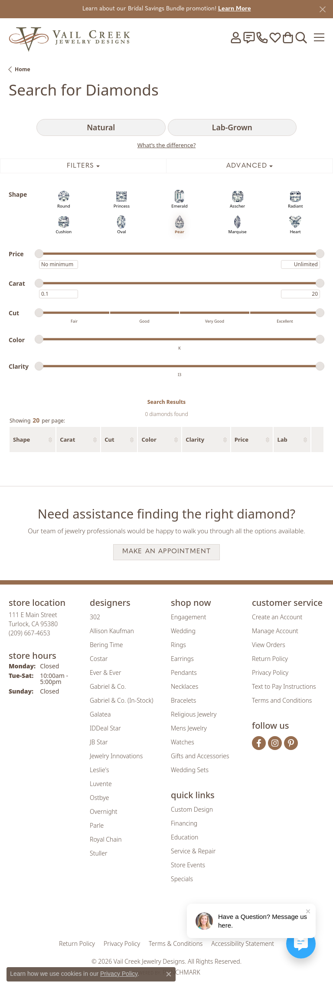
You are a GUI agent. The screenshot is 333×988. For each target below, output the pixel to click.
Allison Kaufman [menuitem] (112, 631)
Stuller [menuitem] (98, 853)
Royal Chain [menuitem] (105, 839)
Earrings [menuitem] (182, 658)
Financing (184, 823)
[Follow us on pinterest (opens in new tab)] (291, 743)
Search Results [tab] (166, 402)
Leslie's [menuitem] (99, 770)
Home (22, 69)
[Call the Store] (29, 633)
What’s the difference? (166, 145)
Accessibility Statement (242, 943)
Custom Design (192, 809)
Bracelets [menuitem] (183, 700)
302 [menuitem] (95, 617)
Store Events (188, 865)
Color (148, 439)
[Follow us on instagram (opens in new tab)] (275, 743)
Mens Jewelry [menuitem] (189, 728)
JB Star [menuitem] (99, 742)
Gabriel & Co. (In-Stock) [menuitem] (121, 700)
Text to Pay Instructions (284, 686)
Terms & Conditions (175, 943)
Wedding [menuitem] (183, 631)
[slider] (39, 253)
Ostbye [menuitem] (99, 797)
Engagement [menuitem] (188, 617)
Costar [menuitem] (99, 658)
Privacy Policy (270, 672)
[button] (236, 37)
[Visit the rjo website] (168, 916)
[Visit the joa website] (145, 916)
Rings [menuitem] (178, 645)
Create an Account (277, 617)
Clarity (195, 439)
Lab (282, 439)
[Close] (322, 9)
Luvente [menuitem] (101, 784)
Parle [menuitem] (97, 825)
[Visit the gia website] (118, 916)
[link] (249, 37)
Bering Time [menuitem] (106, 645)
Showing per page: (37, 420)
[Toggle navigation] (319, 37)
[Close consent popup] (168, 974)
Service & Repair (193, 851)
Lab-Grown (232, 127)
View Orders (268, 645)
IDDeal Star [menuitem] (105, 728)
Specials (182, 879)
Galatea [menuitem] (100, 714)
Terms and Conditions (282, 700)
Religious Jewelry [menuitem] (193, 714)
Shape (21, 439)
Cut (109, 439)
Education (184, 837)
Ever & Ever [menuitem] (105, 672)
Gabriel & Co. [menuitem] (108, 686)
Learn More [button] (234, 9)
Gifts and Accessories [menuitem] (200, 756)
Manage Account (275, 631)
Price (241, 439)
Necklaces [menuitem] (184, 686)
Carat (67, 439)
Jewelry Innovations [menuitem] (116, 756)
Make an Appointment (166, 552)
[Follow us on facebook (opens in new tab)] (259, 743)
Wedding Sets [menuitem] (190, 770)
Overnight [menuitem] (104, 811)
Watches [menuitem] (182, 742)
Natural (101, 127)
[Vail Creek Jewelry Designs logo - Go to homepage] (69, 37)
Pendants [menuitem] (184, 672)
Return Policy (270, 658)
